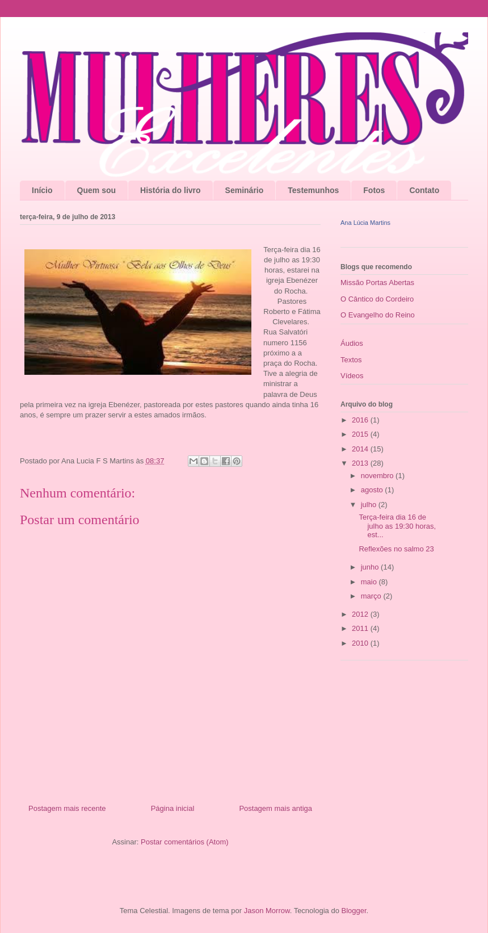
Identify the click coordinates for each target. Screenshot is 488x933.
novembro (378, 475)
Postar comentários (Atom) (185, 842)
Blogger (353, 910)
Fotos (374, 190)
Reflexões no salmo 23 (396, 549)
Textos (351, 359)
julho (369, 504)
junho (371, 567)
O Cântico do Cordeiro (377, 299)
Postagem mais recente (67, 808)
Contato (424, 190)
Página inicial (173, 808)
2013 (361, 463)
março (372, 596)
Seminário (244, 190)
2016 (361, 420)
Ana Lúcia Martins (365, 222)
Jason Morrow (267, 910)
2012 (361, 614)
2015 (361, 434)
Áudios (351, 343)
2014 (361, 449)
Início (42, 190)
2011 (361, 628)
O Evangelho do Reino (377, 315)
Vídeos (351, 375)
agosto (373, 490)
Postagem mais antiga (275, 808)
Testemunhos (313, 190)
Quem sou (96, 190)
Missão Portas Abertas (377, 282)
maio (370, 582)
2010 (361, 643)
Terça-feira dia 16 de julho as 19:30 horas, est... (397, 526)
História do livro (170, 190)
